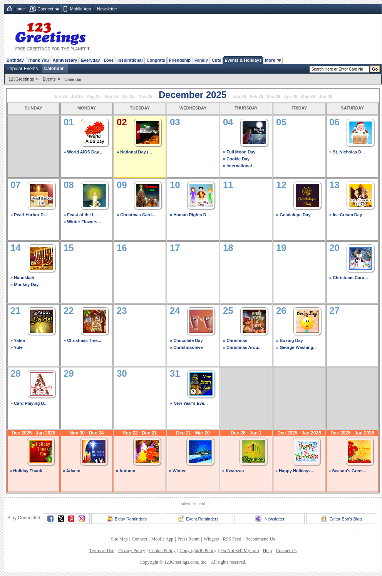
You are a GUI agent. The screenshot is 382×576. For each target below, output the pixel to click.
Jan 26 (239, 96)
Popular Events (22, 68)
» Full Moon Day (239, 152)
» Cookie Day (236, 159)
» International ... (239, 165)
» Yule (16, 347)
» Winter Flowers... (82, 221)
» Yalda (17, 340)
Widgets (211, 539)
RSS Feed (232, 539)
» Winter (177, 470)
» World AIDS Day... (83, 152)
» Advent (71, 470)
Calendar (54, 68)
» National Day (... (134, 152)
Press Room (189, 539)
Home (19, 9)
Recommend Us (260, 539)
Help (267, 550)
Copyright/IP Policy (197, 550)
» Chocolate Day (186, 340)
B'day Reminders (127, 518)
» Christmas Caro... (348, 277)
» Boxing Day (289, 340)
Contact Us (286, 550)
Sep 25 (111, 96)
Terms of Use (101, 550)
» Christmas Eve (186, 347)
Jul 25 (77, 96)
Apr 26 (290, 96)
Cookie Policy (162, 550)
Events (49, 79)
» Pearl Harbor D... (28, 214)
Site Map (119, 539)
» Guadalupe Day (293, 214)
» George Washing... (296, 347)
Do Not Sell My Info (239, 550)
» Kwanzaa (233, 470)
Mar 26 (273, 96)
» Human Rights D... (190, 214)
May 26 (308, 96)
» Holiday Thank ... (28, 470)
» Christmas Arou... (242, 347)
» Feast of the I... (80, 214)
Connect (45, 9)
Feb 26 (256, 96)
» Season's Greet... (347, 470)
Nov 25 (145, 96)
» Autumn (125, 470)
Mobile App (80, 9)
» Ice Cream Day (345, 214)
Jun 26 (325, 96)
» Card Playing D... (29, 403)
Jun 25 (60, 96)
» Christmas (235, 340)
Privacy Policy (131, 550)
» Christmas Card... (136, 214)
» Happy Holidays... (294, 470)
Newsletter (107, 9)
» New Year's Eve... (189, 403)
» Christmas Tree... (82, 340)
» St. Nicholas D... (347, 152)
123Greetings (21, 79)
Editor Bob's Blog (341, 518)
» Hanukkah (22, 277)
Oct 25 (128, 96)
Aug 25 (94, 96)
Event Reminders (198, 518)
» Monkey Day (24, 284)
